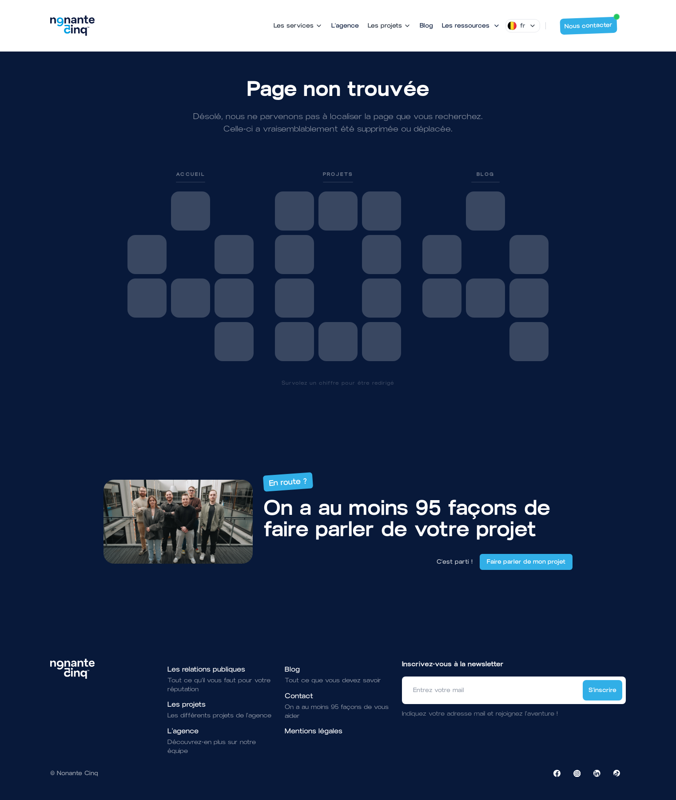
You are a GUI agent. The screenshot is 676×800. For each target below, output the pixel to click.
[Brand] (72, 26)
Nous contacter (591, 23)
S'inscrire (602, 690)
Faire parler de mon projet (526, 561)
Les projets (186, 704)
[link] (190, 266)
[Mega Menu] (471, 26)
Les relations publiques (206, 669)
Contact (299, 696)
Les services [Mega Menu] (298, 25)
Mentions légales (313, 731)
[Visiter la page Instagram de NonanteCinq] (577, 773)
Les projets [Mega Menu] (389, 25)
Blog (426, 25)
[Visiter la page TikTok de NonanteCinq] (617, 773)
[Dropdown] (522, 25)
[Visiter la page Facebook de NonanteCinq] (557, 773)
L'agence (345, 25)
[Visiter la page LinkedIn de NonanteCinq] (597, 773)
